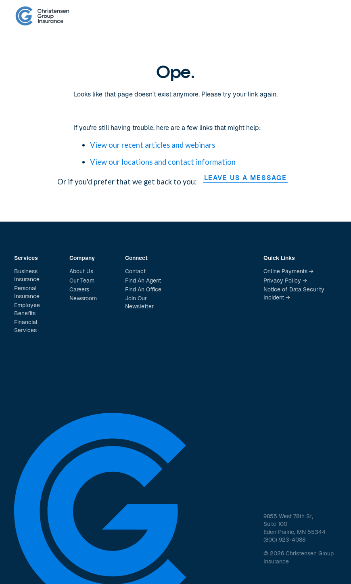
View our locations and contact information (163, 161)
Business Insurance (27, 275)
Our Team (81, 280)
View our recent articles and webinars (152, 144)
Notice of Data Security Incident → (293, 293)
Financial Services (26, 326)
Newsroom (83, 298)
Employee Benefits (27, 309)
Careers (79, 289)
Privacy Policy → (285, 280)
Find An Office (143, 289)
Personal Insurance (27, 292)
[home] (42, 16)
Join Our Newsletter (139, 302)
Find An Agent (143, 280)
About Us (81, 271)
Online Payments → (288, 271)
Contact (135, 271)
